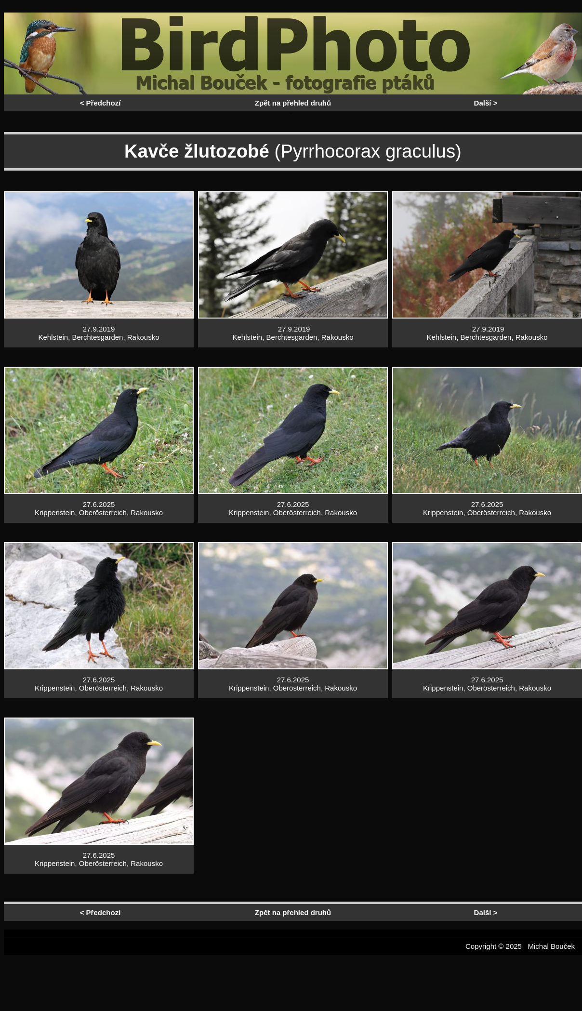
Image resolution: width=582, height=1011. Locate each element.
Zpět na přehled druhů (293, 103)
